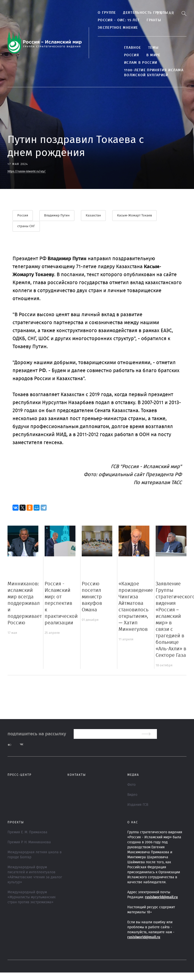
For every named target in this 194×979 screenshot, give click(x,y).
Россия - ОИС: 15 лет (118, 20)
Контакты (76, 774)
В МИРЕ (153, 55)
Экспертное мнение (118, 27)
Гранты (154, 20)
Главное (132, 47)
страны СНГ (26, 226)
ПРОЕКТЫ (16, 822)
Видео (132, 795)
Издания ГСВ (137, 805)
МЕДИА (133, 774)
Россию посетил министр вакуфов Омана (92, 596)
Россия (131, 55)
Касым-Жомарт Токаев (134, 215)
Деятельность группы (145, 12)
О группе (107, 12)
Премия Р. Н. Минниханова (29, 842)
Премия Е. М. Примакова (27, 832)
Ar (171, 13)
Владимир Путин (57, 215)
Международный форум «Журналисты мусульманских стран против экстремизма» (32, 897)
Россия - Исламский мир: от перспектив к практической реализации (61, 603)
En (159, 13)
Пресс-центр (20, 774)
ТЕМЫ (153, 47)
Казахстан (93, 215)
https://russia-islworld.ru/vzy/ (27, 171)
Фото (131, 785)
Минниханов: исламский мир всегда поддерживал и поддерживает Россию (25, 603)
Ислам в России (140, 62)
